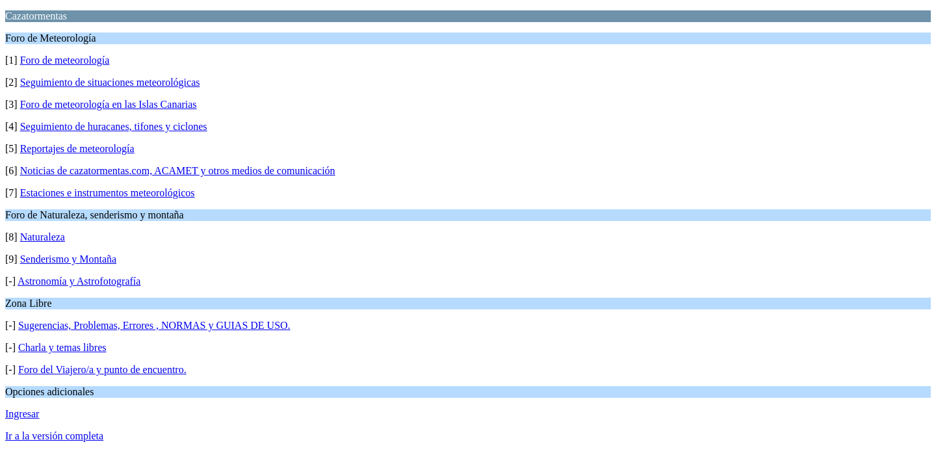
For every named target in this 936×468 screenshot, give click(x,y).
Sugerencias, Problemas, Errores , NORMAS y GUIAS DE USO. (154, 325)
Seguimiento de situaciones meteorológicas (110, 82)
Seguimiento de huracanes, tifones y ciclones (113, 126)
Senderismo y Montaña (68, 259)
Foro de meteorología (65, 60)
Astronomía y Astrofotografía (79, 281)
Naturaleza (42, 236)
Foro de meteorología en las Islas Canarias (108, 104)
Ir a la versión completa (54, 435)
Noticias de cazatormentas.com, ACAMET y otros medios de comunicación (177, 170)
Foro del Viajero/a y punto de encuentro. (102, 369)
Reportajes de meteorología (77, 148)
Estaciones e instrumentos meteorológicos (107, 192)
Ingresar (22, 413)
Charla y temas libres (62, 347)
